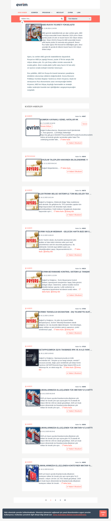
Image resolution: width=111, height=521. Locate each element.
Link (78, 12)
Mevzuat (60, 12)
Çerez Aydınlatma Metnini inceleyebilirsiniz (69, 515)
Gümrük (34, 12)
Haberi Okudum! (74, 143)
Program (46, 12)
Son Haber (22, 12)
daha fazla (65, 140)
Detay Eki (69, 211)
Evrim (70, 12)
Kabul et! (103, 513)
